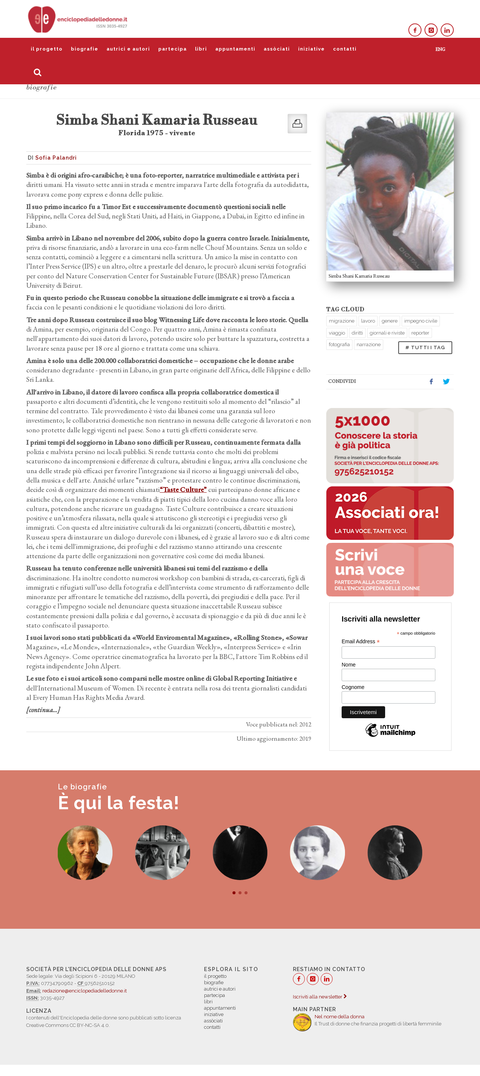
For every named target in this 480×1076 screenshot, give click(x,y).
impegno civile (420, 321)
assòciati (277, 49)
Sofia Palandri (56, 158)
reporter (420, 333)
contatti (345, 49)
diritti (357, 333)
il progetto (47, 49)
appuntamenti (235, 49)
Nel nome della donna (339, 1016)
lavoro (368, 321)
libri (201, 49)
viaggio (337, 333)
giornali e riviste (387, 333)
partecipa (172, 49)
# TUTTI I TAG (425, 347)
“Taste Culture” (183, 489)
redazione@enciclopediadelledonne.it (84, 991)
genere (390, 321)
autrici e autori (128, 49)
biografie (84, 49)
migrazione (341, 321)
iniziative (311, 49)
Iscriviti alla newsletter (319, 997)
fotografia (339, 344)
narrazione (369, 344)
